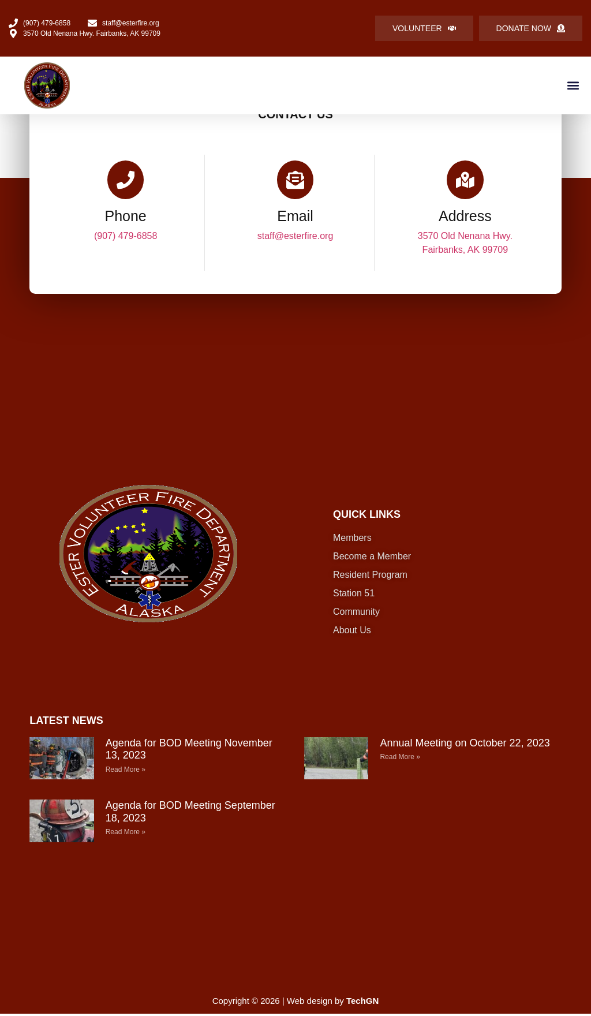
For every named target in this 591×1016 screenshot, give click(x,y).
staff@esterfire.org (295, 237)
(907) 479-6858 (125, 237)
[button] (572, 85)
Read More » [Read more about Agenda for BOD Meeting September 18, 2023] (125, 834)
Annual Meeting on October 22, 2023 (464, 744)
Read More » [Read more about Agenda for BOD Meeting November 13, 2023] (125, 771)
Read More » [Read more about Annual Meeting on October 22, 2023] (400, 759)
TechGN (362, 1003)
